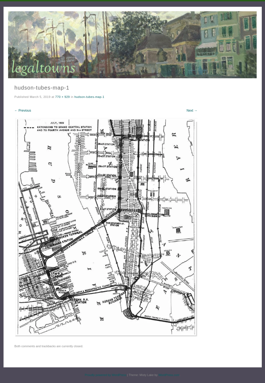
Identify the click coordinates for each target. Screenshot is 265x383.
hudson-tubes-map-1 (89, 96)
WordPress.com (168, 375)
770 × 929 (62, 96)
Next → (191, 110)
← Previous (23, 110)
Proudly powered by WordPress (105, 375)
